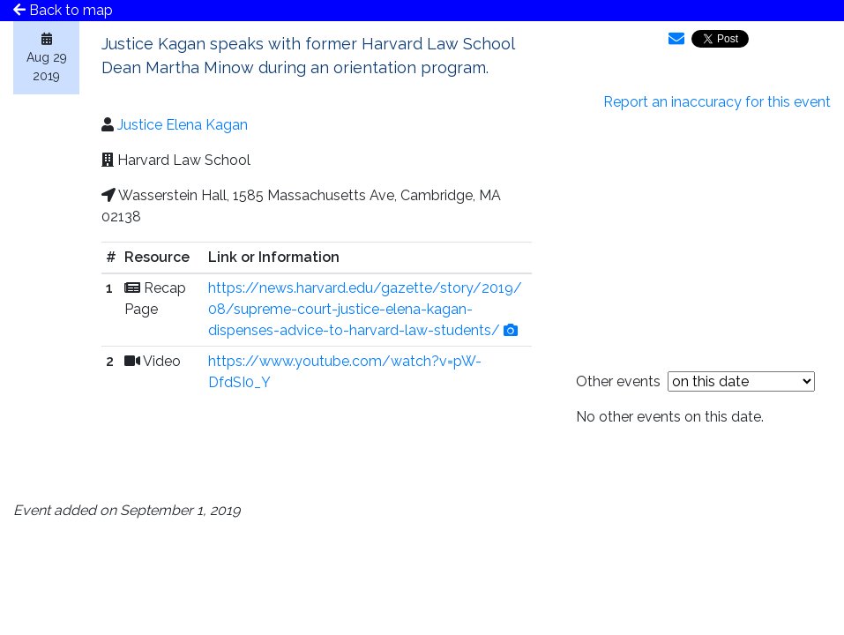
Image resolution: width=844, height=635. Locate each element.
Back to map (63, 10)
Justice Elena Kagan (182, 124)
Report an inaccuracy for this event (717, 101)
